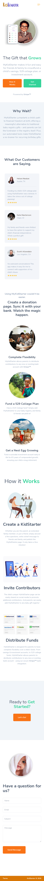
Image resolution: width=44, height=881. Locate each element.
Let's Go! (22, 717)
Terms (5, 878)
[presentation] (20, 860)
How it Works (12, 83)
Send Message (14, 850)
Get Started (32, 83)
